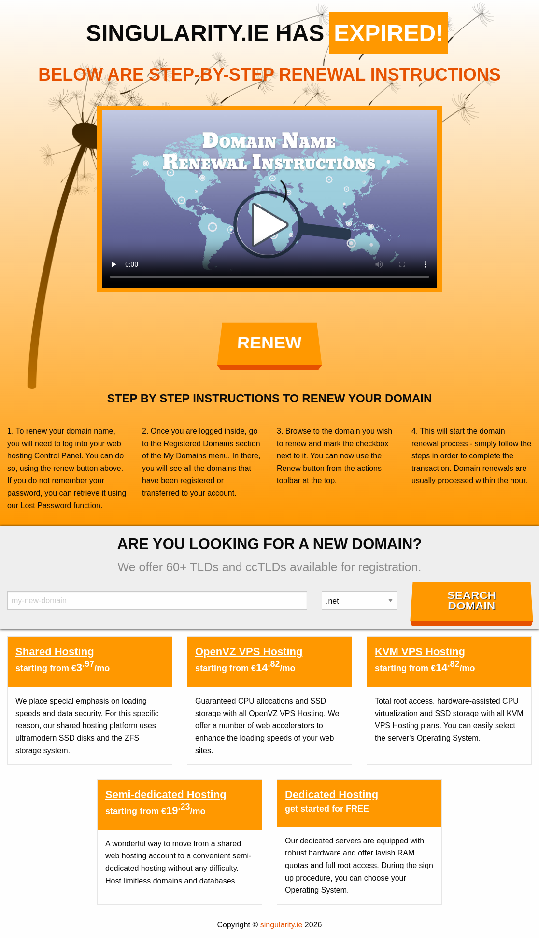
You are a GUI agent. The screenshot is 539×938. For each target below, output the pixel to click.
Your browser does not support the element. (269, 199)
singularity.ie (281, 925)
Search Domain (471, 601)
